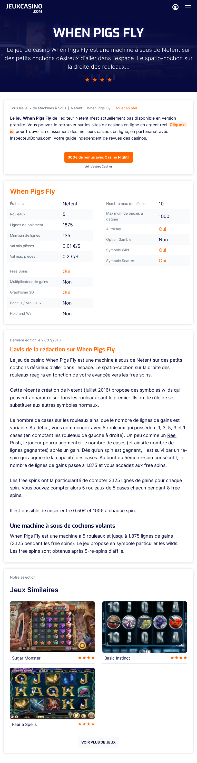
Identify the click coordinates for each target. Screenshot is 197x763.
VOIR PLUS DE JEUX (98, 742)
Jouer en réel (126, 108)
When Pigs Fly (99, 108)
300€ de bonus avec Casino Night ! (99, 157)
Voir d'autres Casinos (99, 166)
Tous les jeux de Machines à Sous (38, 108)
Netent (76, 108)
